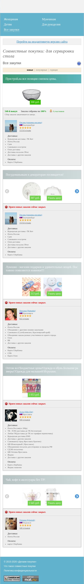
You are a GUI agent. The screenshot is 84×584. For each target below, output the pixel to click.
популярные (41, 70)
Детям (8, 24)
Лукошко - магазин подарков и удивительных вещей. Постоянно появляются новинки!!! (42, 268)
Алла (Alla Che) (26, 412)
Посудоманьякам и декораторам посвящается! (35, 174)
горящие (54, 70)
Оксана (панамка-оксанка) (30, 122)
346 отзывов (24, 528)
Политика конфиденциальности (20, 570)
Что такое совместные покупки (20, 566)
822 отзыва (24, 319)
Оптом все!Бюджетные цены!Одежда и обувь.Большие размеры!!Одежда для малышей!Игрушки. (42, 369)
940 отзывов (24, 420)
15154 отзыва (25, 130)
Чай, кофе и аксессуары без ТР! (25, 479)
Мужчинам (49, 19)
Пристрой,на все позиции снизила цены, (31, 78)
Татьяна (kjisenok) (27, 520)
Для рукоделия (51, 24)
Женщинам (11, 19)
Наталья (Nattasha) (27, 311)
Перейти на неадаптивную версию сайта (41, 41)
